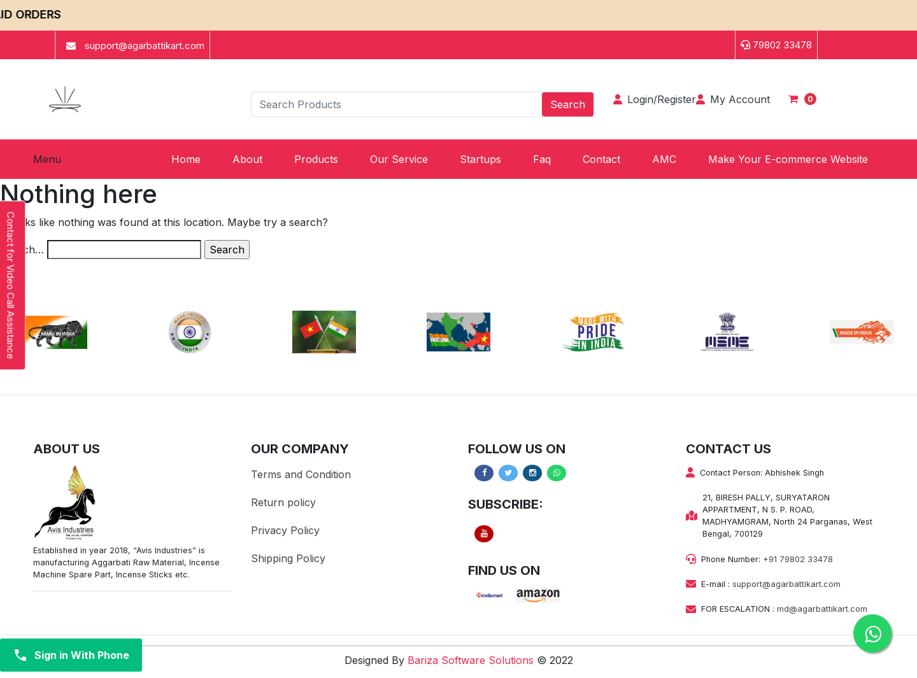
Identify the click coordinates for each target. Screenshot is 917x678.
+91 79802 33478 (798, 559)
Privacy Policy (285, 530)
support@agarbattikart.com (786, 584)
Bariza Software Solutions (471, 660)
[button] (316, 159)
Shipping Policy (288, 558)
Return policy (283, 502)
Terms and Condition (301, 474)
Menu (47, 159)
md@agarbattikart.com (822, 609)
